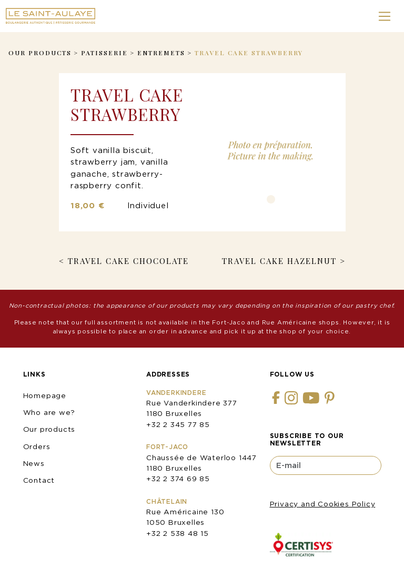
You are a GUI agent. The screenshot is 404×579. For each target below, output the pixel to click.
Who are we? (49, 412)
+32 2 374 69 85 (178, 478)
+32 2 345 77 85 (178, 424)
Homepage (44, 395)
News (34, 463)
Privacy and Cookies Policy (323, 504)
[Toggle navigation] (384, 16)
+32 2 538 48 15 (177, 533)
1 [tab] (271, 199)
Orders (36, 446)
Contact (39, 480)
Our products (49, 429)
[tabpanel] (271, 150)
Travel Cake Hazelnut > (284, 261)
